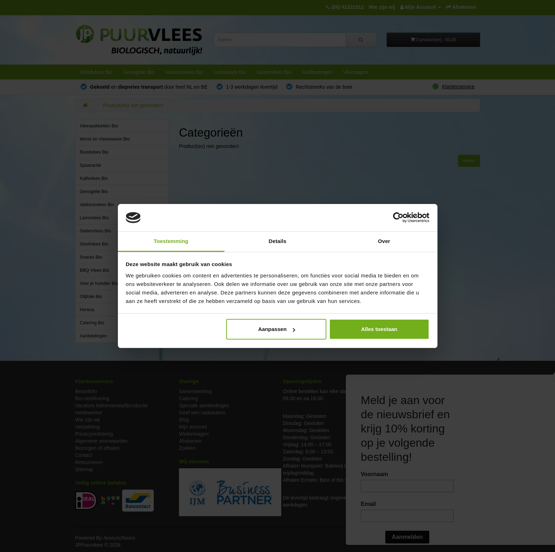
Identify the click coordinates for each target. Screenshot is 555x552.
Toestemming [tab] (171, 241)
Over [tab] (384, 241)
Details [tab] (278, 241)
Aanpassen (276, 329)
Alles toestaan (379, 329)
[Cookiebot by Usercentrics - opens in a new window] (398, 217)
